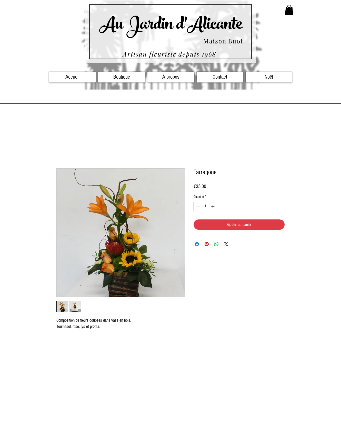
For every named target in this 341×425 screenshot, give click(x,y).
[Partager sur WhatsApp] (216, 244)
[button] (289, 10)
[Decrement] (197, 206)
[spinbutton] (205, 206)
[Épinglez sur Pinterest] (207, 244)
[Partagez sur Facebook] (197, 244)
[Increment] (213, 206)
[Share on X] (226, 244)
